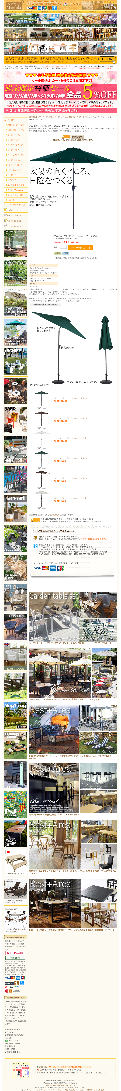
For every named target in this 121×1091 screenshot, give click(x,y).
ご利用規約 (44, 12)
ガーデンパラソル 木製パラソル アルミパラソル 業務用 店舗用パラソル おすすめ (64, 699)
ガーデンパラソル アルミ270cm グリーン (70, 398)
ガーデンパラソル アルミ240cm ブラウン (70, 478)
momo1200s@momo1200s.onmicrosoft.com (60, 1085)
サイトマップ (12, 12)
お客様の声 (28, 12)
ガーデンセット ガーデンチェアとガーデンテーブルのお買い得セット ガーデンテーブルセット (70, 643)
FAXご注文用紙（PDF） (14, 215)
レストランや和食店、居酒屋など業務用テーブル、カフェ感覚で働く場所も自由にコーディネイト (72, 930)
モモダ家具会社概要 (12, 220)
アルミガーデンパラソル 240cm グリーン (70, 458)
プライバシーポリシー (60, 12)
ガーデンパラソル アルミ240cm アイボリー (71, 498)
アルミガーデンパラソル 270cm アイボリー (71, 438)
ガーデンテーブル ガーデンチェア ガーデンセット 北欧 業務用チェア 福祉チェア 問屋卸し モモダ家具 (65, 1090)
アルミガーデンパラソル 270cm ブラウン (70, 418)
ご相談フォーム (11, 209)
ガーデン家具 (48, 117)
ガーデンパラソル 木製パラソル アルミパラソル (73, 117)
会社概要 (93, 12)
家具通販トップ (35, 117)
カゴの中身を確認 (109, 12)
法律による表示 (76, 12)
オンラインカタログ (12, 226)
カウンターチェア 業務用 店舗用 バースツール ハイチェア (54, 815)
